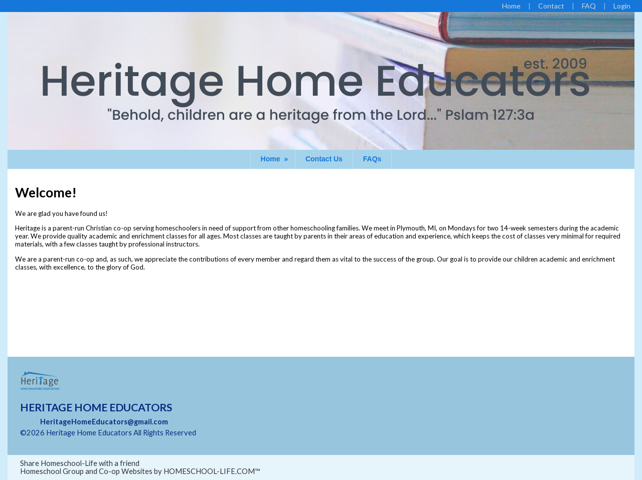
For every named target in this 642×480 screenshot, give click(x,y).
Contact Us (324, 159)
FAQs (372, 159)
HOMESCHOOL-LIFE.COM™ (212, 471)
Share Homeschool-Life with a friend (79, 463)
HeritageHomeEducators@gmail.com (104, 421)
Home (275, 159)
